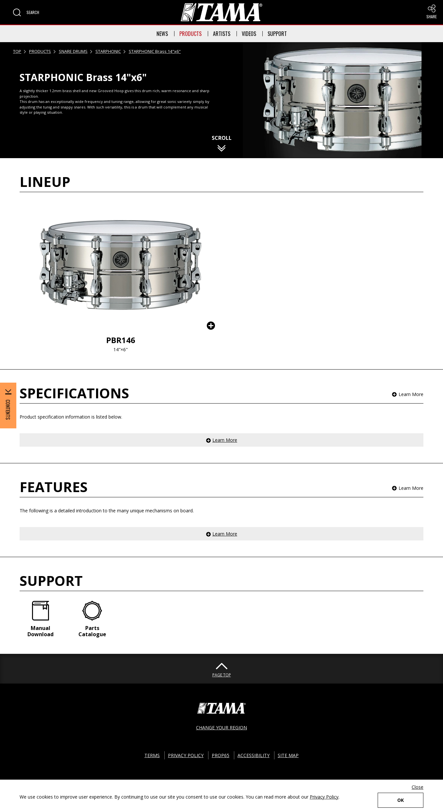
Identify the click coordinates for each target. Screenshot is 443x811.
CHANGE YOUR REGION (221, 727)
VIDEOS (249, 33)
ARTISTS (221, 33)
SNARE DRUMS (73, 51)
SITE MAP (288, 755)
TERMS (152, 755)
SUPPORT (277, 33)
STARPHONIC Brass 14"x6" (155, 51)
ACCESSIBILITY (254, 755)
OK (400, 800)
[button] (26, 12)
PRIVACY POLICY (186, 755)
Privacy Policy (324, 797)
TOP (17, 51)
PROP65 (220, 755)
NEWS (162, 33)
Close (417, 787)
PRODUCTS (190, 33)
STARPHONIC (108, 51)
